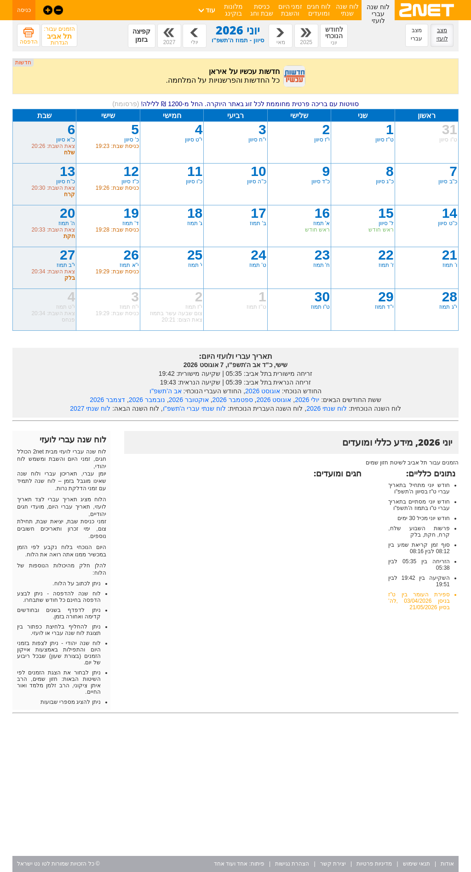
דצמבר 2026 (107, 399)
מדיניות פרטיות (374, 864)
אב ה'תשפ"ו (165, 391)
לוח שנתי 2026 (326, 408)
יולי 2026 (307, 399)
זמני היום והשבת (290, 10)
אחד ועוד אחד (231, 864)
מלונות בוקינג (233, 10)
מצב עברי (416, 34)
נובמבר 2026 (147, 399)
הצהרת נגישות (292, 864)
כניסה (24, 10)
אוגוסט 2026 (262, 391)
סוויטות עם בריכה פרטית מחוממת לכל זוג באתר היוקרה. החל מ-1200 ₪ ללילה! (235, 104)
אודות (447, 864)
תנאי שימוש (416, 864)
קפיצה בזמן (141, 35)
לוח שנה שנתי (347, 10)
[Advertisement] (235, 784)
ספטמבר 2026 (233, 399)
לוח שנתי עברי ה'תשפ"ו (194, 408)
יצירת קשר (333, 864)
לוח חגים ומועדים (319, 10)
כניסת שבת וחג (261, 10)
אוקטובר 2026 (189, 399)
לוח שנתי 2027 (90, 408)
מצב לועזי (442, 34)
